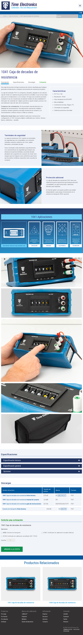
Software (3, 622)
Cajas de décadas (13, 16)
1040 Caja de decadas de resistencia (62, 603)
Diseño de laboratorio (27, 622)
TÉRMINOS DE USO (67, 629)
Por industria (4, 619)
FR (62, 495)
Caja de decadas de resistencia (19, 495)
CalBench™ (25, 614)
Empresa (45, 614)
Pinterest (65, 622)
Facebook (66, 616)
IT (65, 495)
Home (4, 16)
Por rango (3, 614)
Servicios (45, 619)
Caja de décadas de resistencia (21, 500)
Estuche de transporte (14, 509)
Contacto (45, 622)
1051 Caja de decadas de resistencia (21, 603)
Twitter (65, 619)
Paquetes (24, 616)
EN (59, 495)
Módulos (24, 619)
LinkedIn (65, 614)
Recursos (45, 616)
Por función (4, 616)
